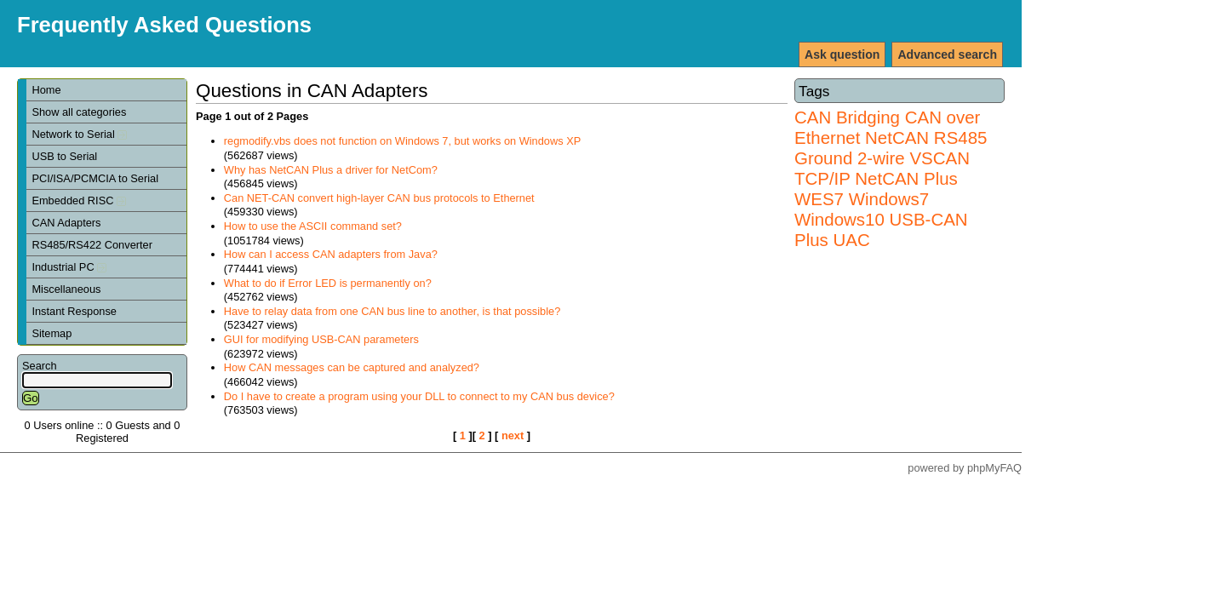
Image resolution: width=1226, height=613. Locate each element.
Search (39, 365)
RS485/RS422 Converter (92, 244)
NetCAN (897, 137)
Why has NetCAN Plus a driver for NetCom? (331, 169)
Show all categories (79, 112)
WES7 (819, 199)
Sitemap (52, 333)
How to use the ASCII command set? (313, 226)
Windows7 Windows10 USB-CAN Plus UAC (881, 219)
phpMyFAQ (994, 467)
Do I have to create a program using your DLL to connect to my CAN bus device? (419, 396)
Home (46, 89)
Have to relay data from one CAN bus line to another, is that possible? (392, 311)
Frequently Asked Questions (164, 25)
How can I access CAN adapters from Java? (331, 254)
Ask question (842, 54)
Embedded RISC (79, 200)
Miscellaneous (66, 289)
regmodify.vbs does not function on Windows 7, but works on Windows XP (402, 141)
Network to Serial (79, 134)
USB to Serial (64, 156)
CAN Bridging (847, 117)
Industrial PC (69, 267)
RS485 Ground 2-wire (890, 148)
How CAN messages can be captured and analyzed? (351, 367)
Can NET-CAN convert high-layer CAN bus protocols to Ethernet (379, 198)
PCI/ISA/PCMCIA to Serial (95, 178)
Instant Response (74, 311)
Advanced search (947, 54)
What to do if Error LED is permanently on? (328, 283)
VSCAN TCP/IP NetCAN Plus (882, 168)
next (512, 435)
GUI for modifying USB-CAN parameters (321, 339)
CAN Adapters (66, 222)
